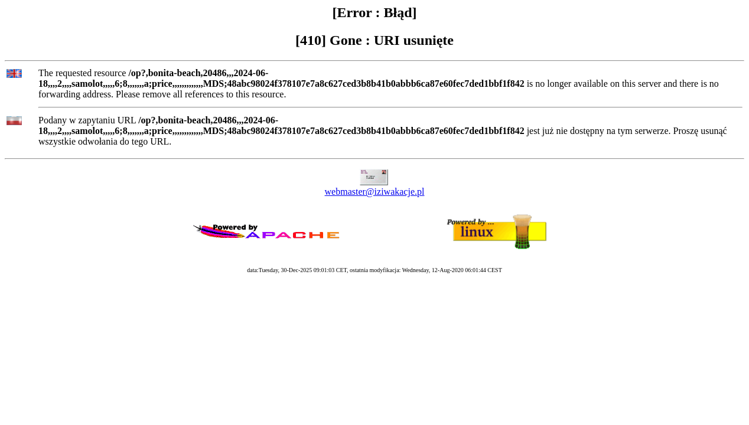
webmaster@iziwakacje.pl (375, 192)
